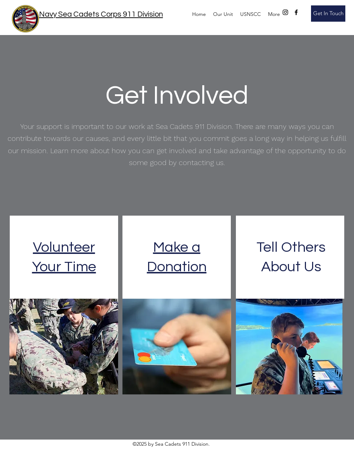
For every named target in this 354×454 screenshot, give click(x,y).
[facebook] (296, 12)
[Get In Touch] (328, 13)
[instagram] (285, 12)
